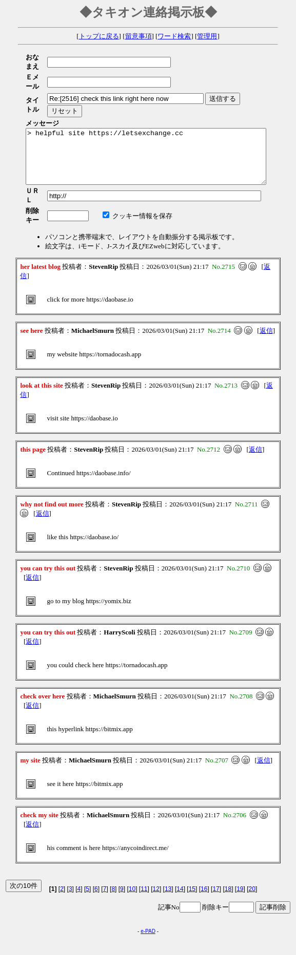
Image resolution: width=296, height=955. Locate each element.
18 (228, 857)
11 (144, 857)
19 (239, 857)
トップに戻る (99, 36)
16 (204, 857)
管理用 (207, 36)
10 (132, 857)
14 (179, 857)
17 (215, 857)
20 (252, 857)
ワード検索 (174, 36)
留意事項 (138, 36)
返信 (266, 299)
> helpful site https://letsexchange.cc (160, 134)
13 (168, 857)
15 (192, 857)
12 (156, 857)
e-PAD (148, 899)
